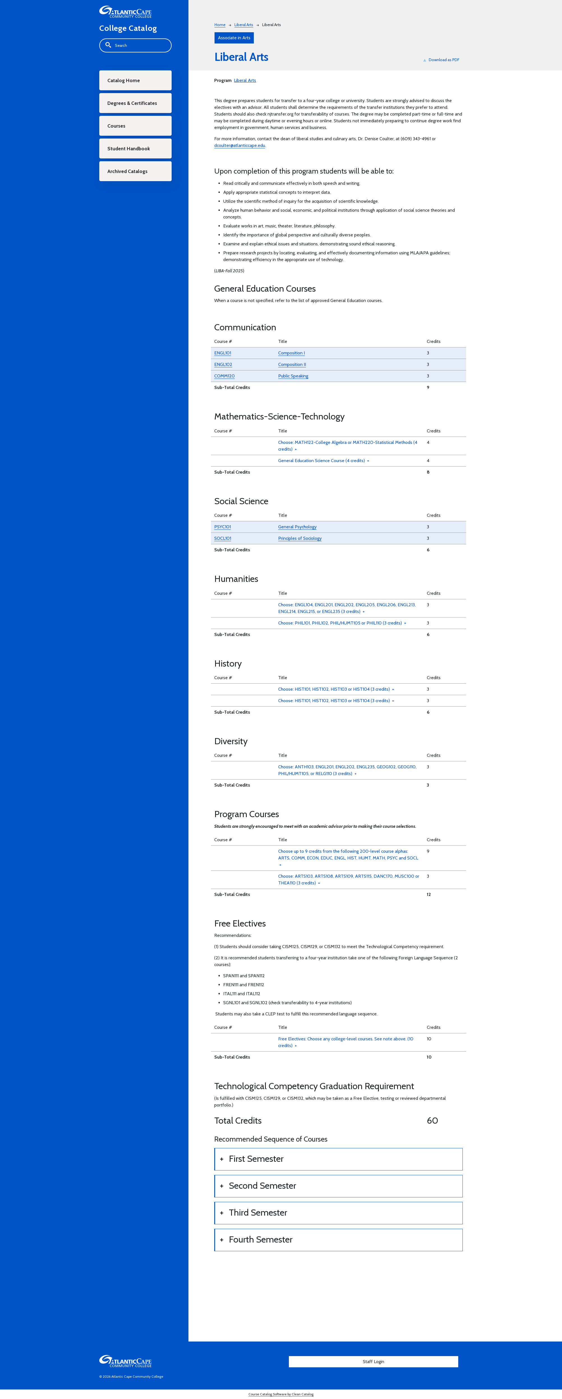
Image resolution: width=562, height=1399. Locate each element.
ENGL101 (222, 353)
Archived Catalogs (127, 171)
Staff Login (373, 1361)
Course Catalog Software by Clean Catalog (281, 1394)
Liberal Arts (243, 24)
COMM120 (224, 376)
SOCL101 (222, 538)
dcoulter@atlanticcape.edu (239, 145)
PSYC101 (222, 526)
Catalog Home (123, 80)
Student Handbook (128, 148)
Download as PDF (441, 59)
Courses (116, 126)
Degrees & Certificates (132, 103)
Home (220, 24)
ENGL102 (223, 364)
